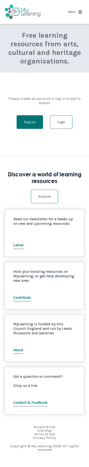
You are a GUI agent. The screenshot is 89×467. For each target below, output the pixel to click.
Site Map (44, 430)
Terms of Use (44, 434)
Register (30, 122)
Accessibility (44, 427)
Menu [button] (75, 12)
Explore (44, 196)
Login (61, 122)
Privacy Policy (44, 438)
